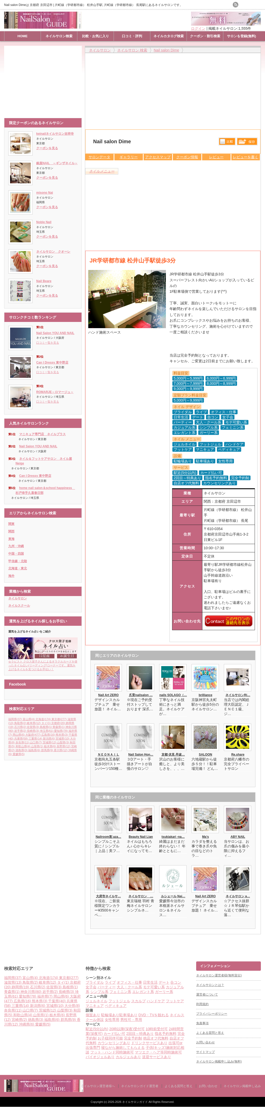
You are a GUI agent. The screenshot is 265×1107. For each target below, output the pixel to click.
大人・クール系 (129, 987)
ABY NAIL (238, 837)
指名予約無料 (165, 1033)
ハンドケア (156, 1001)
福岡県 (15, 719)
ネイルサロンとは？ (210, 985)
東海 (11, 539)
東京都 (59, 719)
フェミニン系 (120, 992)
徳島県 (22, 750)
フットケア (175, 1001)
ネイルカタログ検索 (168, 36)
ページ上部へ (260, 942)
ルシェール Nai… (173, 896)
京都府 (58, 723)
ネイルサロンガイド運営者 (139, 1086)
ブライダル (95, 982)
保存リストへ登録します (247, 143)
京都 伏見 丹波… (173, 754)
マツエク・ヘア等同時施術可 (158, 1052)
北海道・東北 (17, 568)
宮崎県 (20, 1020)
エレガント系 (143, 992)
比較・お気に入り (95, 36)
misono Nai (44, 192)
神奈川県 (31, 992)
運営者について (207, 994)
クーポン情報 (187, 157)
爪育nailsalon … (140, 695)
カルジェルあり (128, 1057)
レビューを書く (245, 157)
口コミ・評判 (132, 36)
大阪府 (33, 734)
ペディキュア (116, 1006)
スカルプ (138, 1001)
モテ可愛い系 (154, 987)
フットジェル (119, 1001)
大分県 (72, 1006)
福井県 (45, 996)
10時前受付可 (157, 1029)
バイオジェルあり (100, 1057)
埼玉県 (47, 730)
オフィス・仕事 (129, 982)
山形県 (37, 746)
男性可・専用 (131, 1020)
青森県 (59, 726)
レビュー (216, 157)
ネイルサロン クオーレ (53, 251)
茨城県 (50, 742)
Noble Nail (43, 222)
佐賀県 (33, 726)
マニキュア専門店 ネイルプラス (42, 434)
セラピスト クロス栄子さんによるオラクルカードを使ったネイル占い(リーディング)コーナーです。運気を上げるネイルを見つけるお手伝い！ (43, 664)
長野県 (64, 746)
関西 (11, 531)
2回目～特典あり (140, 1033)
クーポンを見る (47, 148)
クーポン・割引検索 (205, 36)
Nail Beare (43, 281)
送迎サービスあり (156, 1057)
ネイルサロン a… (238, 896)
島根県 (46, 726)
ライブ (110, 982)
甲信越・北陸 (17, 561)
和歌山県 (23, 746)
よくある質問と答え (210, 1033)
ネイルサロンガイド (135, 1101)
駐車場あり (128, 1015)
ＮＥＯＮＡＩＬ (108, 754)
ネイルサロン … (140, 896)
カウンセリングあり (114, 1043)
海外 (11, 576)
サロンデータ (99, 157)
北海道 (43, 719)
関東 (11, 524)
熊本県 (62, 734)
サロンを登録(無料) (241, 36)
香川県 (61, 750)
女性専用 (112, 1020)
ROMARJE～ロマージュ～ (54, 392)
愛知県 (61, 730)
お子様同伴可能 (110, 1038)
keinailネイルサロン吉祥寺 (55, 133)
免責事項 (202, 1023)
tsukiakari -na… (173, 837)
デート (164, 982)
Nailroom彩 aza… (108, 837)
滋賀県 (13, 982)
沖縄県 (27, 1024)
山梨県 (63, 742)
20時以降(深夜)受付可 (127, 1029)
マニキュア (95, 1006)
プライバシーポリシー (211, 1013)
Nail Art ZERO (108, 695)
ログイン (198, 28)
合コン (175, 982)
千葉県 (57, 1001)
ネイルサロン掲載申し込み (242, 1086)
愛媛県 (19, 754)
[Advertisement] (44, 79)
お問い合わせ (205, 1042)
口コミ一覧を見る (47, 342)
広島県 (48, 734)
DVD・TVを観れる (153, 1015)
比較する (227, 141)
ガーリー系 (164, 992)
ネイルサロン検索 (59, 36)
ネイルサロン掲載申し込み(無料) (219, 1061)
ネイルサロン (17, 598)
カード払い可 (114, 1033)
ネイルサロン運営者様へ (98, 1086)
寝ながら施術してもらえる (123, 1047)
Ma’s (205, 837)
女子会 (91, 987)
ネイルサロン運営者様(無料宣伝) (219, 975)
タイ (46, 723)
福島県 (34, 750)
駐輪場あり (110, 1015)
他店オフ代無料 (155, 1038)
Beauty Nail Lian (141, 837)
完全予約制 (133, 1038)
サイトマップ (205, 1052)
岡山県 (19, 734)
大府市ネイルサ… (108, 896)
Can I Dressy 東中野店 (52, 362)
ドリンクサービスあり (149, 1043)
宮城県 (63, 738)
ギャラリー (129, 157)
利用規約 (202, 1004)
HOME (23, 36)
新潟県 (49, 738)
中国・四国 (16, 553)
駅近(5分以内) (97, 1029)
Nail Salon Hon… (140, 754)
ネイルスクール (19, 605)
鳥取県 (20, 723)
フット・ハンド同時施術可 (112, 1052)
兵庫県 (21, 738)
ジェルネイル (96, 1001)
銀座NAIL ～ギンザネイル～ (57, 163)
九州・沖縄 (16, 546)
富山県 (29, 719)
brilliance (205, 695)
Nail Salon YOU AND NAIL (55, 333)
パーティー (107, 987)
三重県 (35, 738)
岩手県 (20, 730)
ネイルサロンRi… (237, 695)
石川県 (20, 726)
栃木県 (50, 746)
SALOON (205, 754)
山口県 (36, 742)
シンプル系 (99, 992)
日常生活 (150, 982)
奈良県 (23, 742)
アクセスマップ (158, 157)
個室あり (93, 1015)
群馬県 (47, 750)
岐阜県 (34, 723)
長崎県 (33, 730)
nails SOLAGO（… (173, 695)
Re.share (238, 754)
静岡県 (21, 987)
